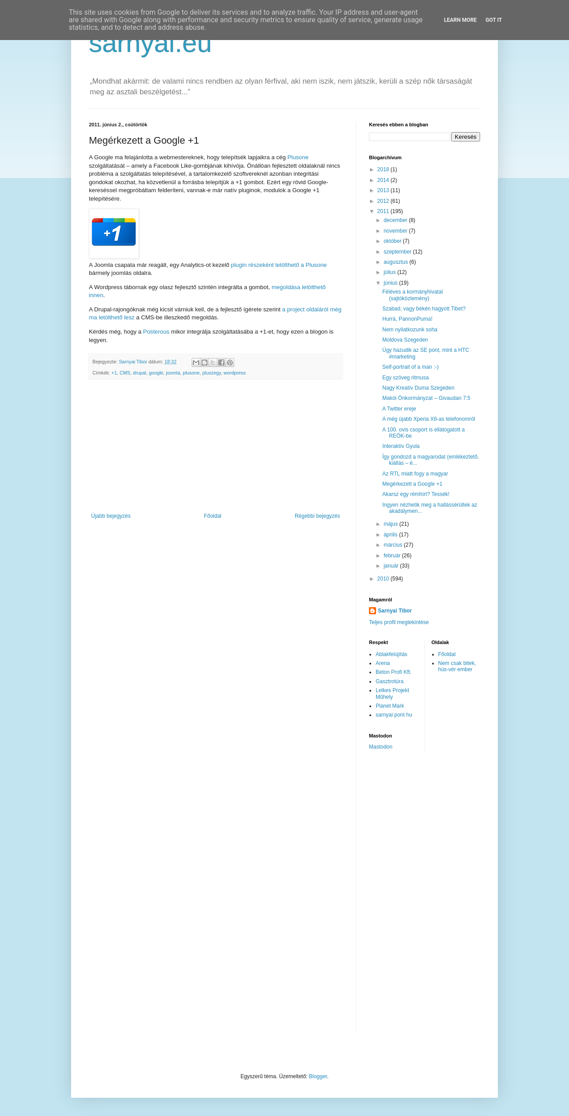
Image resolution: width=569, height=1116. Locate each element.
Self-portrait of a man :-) (410, 367)
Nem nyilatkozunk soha (409, 329)
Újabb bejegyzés (111, 516)
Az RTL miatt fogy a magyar (415, 474)
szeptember (398, 252)
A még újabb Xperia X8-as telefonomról (428, 419)
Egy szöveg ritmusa (405, 378)
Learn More (460, 20)
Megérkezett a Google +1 (412, 484)
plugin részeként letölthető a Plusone (279, 265)
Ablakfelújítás (391, 654)
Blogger (318, 1076)
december (396, 220)
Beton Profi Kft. (394, 672)
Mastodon (381, 747)
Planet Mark (390, 706)
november (396, 231)
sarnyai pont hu (394, 715)
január (392, 566)
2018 (384, 169)
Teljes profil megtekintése (399, 622)
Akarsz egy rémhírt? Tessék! (415, 494)
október (393, 241)
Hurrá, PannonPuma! (407, 319)
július (390, 272)
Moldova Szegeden (405, 340)
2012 (384, 201)
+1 (114, 372)
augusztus (396, 262)
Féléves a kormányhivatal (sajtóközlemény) (412, 295)
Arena (383, 663)
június (391, 283)
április (391, 535)
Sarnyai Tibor (395, 611)
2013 (384, 190)
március (394, 545)
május (391, 524)
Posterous (156, 331)
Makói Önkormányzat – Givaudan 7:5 (426, 398)
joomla (173, 372)
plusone (191, 372)
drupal (139, 372)
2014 (384, 180)
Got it (493, 20)
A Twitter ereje (399, 409)
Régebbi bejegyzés (317, 516)
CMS (125, 372)
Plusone (298, 157)
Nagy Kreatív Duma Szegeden (418, 388)
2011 (384, 211)
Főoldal (212, 516)
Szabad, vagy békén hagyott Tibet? (423, 309)
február (393, 555)
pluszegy (211, 372)
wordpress (235, 372)
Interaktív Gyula (401, 446)
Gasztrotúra (390, 681)
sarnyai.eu (150, 43)
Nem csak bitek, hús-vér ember (457, 666)
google (156, 372)
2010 (384, 579)
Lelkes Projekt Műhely (392, 693)
